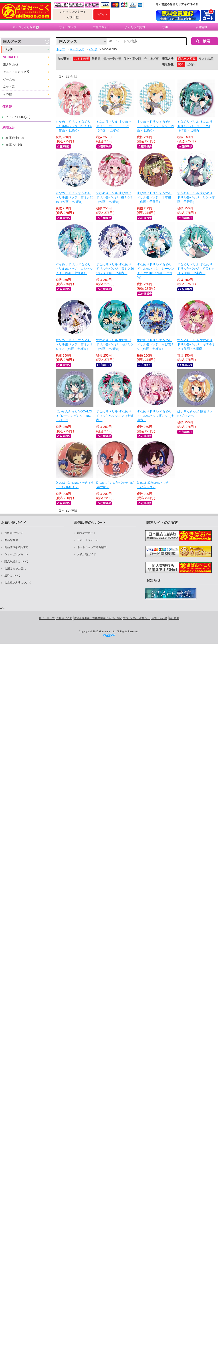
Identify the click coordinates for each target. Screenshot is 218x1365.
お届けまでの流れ (15, 568)
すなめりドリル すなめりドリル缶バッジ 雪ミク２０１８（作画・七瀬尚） (74, 344)
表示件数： (169, 64)
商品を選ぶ (11, 540)
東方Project (10, 64)
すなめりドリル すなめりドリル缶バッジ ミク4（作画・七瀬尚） (194, 126)
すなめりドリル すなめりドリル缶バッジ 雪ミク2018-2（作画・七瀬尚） (115, 268)
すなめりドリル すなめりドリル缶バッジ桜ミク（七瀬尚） (155, 416)
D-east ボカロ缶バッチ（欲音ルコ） (153, 485)
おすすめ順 (81, 58)
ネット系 (9, 86)
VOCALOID (11, 57)
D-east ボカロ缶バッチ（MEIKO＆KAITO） (74, 485)
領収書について (13, 533)
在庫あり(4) (14, 144)
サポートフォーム (88, 540)
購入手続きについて (16, 561)
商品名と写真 (187, 58)
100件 (191, 64)
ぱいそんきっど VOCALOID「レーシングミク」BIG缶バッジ (74, 416)
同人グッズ (12, 41)
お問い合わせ (159, 617)
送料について (12, 575)
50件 (181, 64)
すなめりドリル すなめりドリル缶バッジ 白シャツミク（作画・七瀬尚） (74, 268)
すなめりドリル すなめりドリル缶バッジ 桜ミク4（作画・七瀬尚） (74, 126)
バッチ (8, 49)
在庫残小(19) (15, 138)
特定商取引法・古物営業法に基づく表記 (98, 617)
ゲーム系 (9, 79)
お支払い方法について (17, 582)
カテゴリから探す (25, 27)
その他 (7, 94)
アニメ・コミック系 (16, 71)
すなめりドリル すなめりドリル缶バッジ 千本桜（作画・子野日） (154, 197)
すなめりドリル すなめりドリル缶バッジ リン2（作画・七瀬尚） (113, 126)
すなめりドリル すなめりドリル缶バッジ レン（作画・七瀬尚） (155, 126)
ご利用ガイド (101, 27)
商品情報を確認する (16, 547)
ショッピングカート (16, 554)
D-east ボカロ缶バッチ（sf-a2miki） (114, 485)
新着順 (96, 58)
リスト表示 (206, 58)
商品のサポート (86, 533)
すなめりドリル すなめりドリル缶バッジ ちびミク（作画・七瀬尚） (114, 344)
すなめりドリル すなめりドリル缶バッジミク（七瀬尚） (114, 416)
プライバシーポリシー (136, 617)
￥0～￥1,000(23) (18, 117)
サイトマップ (68, 27)
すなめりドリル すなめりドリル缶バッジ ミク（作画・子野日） (196, 197)
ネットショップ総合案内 (92, 547)
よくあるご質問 (135, 27)
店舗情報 (201, 27)
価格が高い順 (132, 58)
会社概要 (174, 617)
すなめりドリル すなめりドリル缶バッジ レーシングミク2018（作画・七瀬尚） (155, 270)
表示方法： (169, 58)
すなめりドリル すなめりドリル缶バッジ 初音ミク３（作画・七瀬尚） (196, 268)
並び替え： (65, 58)
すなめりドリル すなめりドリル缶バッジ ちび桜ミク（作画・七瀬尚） (196, 344)
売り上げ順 (151, 58)
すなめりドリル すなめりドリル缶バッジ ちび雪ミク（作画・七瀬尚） (155, 344)
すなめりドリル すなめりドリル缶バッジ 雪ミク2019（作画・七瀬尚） (74, 197)
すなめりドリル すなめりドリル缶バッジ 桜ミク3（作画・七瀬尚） (114, 197)
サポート (168, 27)
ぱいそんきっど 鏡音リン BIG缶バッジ (194, 414)
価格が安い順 (112, 58)
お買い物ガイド (86, 554)
